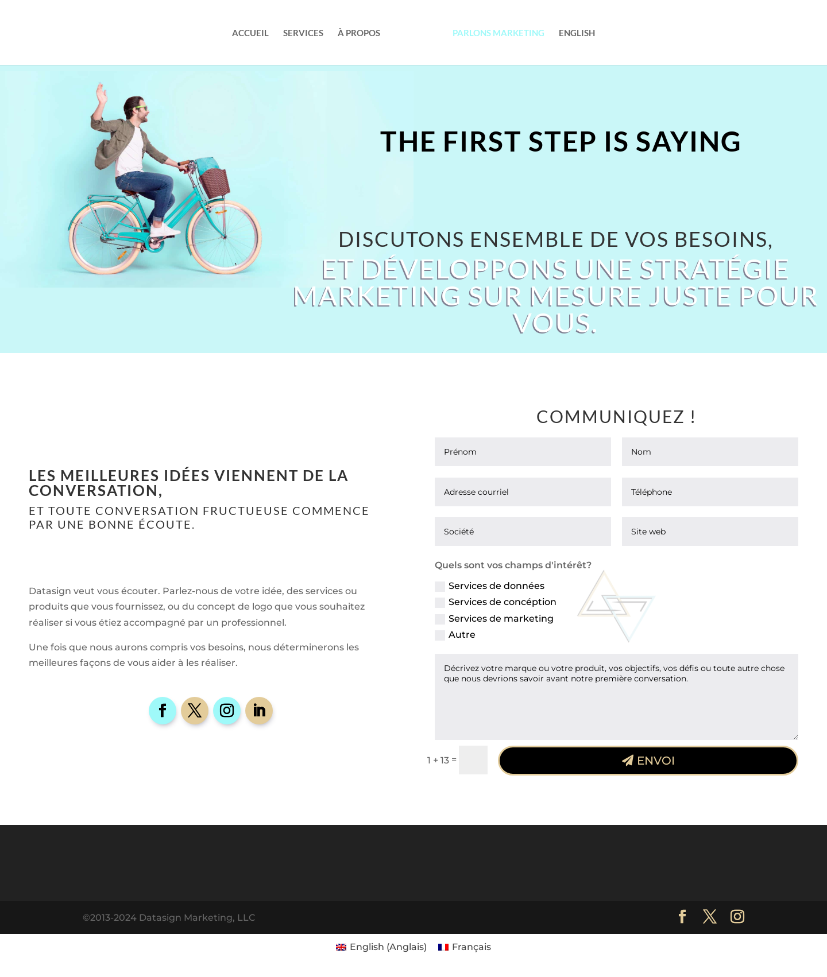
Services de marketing (494, 619)
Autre (455, 635)
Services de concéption (496, 602)
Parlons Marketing (498, 33)
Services (303, 33)
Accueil (250, 33)
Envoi (656, 760)
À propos (359, 33)
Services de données (489, 586)
